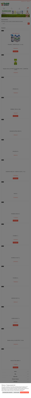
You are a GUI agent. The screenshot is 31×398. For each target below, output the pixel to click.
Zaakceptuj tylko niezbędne (7, 392)
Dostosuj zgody (16, 392)
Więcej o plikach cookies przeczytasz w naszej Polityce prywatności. (13, 390)
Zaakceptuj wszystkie (24, 392)
